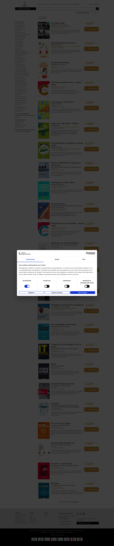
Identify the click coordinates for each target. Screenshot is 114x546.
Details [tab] (57, 259)
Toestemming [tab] (30, 259)
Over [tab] (83, 259)
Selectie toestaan (57, 292)
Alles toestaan (82, 292)
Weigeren (31, 292)
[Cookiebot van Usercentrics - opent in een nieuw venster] (87, 253)
